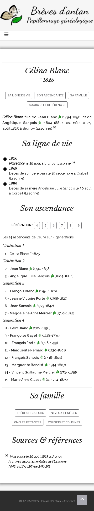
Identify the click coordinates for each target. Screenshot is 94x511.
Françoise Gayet (23, 335)
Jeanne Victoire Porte (27, 298)
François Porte (24, 343)
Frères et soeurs (30, 413)
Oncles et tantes (27, 422)
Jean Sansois (20, 306)
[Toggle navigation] (6, 35)
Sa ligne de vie (18, 95)
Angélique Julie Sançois (56, 188)
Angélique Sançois (19, 123)
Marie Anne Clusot (26, 380)
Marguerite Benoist (27, 365)
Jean (43, 173)
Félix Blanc (19, 328)
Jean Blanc (47, 117)
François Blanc (22, 291)
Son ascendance (50, 95)
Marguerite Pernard (27, 350)
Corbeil (82, 173)
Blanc (59, 71)
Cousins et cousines (64, 422)
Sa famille (78, 95)
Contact (69, 501)
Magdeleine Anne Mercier (31, 313)
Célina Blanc (19, 254)
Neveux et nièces (64, 413)
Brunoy (29, 128)
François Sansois (25, 358)
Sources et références (47, 105)
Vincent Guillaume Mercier (33, 372)
